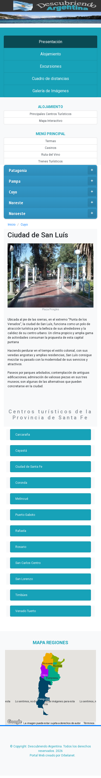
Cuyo (52, 191)
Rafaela (20, 531)
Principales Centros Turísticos (51, 114)
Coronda (21, 482)
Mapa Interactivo (50, 121)
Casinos (50, 148)
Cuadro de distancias (50, 78)
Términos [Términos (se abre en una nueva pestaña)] (89, 723)
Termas (50, 141)
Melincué (21, 499)
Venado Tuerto (25, 611)
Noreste (52, 202)
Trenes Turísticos (50, 161)
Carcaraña (22, 434)
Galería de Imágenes (50, 90)
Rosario (20, 547)
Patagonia (52, 170)
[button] (44, 699)
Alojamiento (50, 54)
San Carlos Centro (28, 563)
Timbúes (21, 595)
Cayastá (21, 450)
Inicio (11, 224)
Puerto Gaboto (25, 515)
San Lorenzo (24, 579)
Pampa (52, 181)
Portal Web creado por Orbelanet (52, 755)
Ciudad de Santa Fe (28, 466)
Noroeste (52, 213)
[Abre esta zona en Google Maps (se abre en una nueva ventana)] (14, 722)
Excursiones (50, 66)
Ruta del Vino (50, 154)
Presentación (50, 41)
